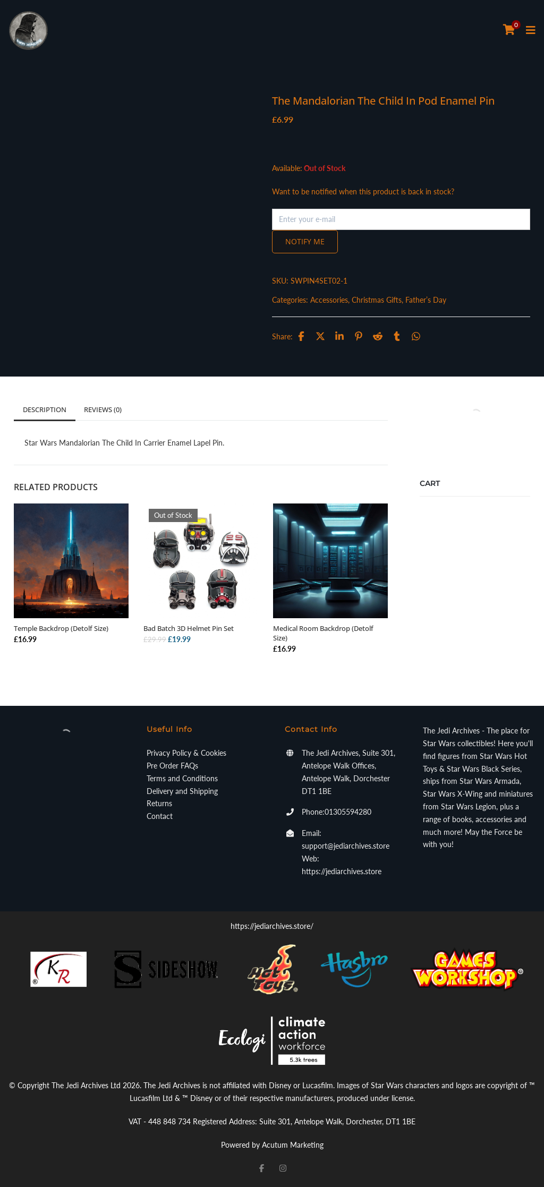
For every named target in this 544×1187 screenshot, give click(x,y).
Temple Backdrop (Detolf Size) (61, 628)
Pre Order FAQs (172, 765)
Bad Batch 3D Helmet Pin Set (188, 628)
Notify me (305, 241)
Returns (159, 803)
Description (44, 409)
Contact (160, 816)
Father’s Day (425, 299)
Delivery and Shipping (182, 791)
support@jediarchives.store (345, 845)
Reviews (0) (103, 409)
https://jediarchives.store (341, 871)
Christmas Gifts (377, 299)
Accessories (329, 299)
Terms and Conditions (182, 778)
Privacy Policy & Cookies (186, 752)
